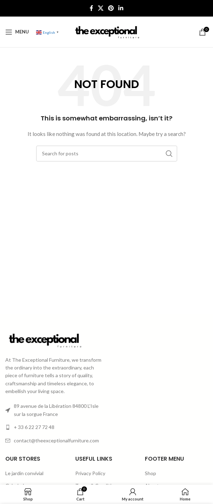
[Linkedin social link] (121, 8)
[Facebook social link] (91, 8)
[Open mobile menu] (17, 32)
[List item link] (54, 427)
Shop (150, 473)
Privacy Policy (90, 473)
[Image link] (44, 339)
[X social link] (100, 8)
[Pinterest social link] (111, 8)
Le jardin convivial (24, 473)
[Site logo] (106, 31)
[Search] (106, 153)
